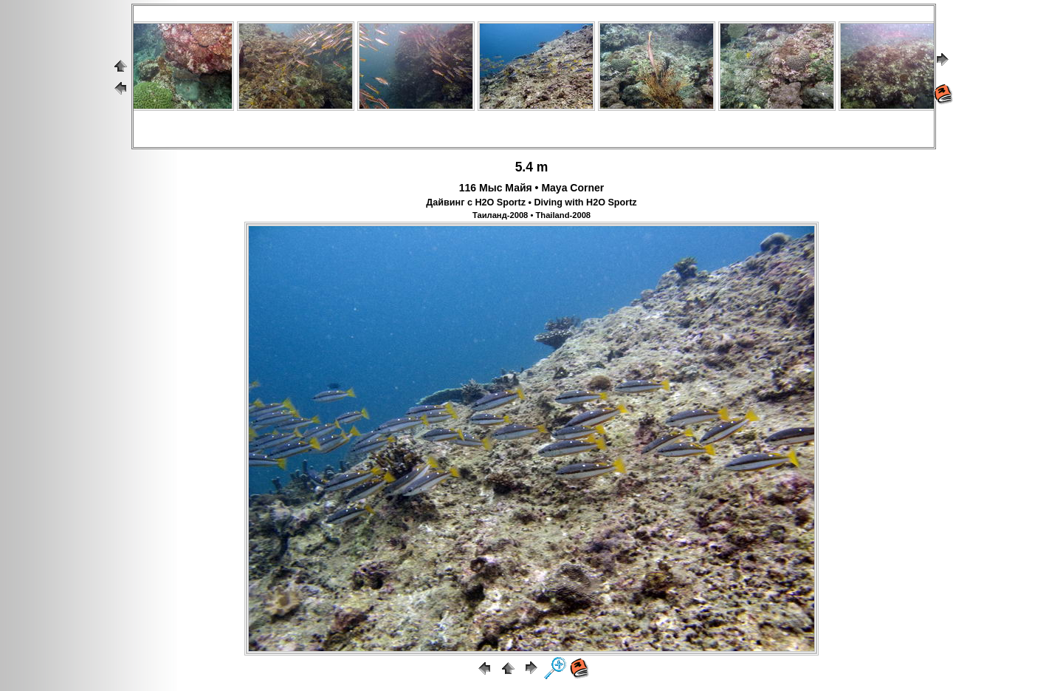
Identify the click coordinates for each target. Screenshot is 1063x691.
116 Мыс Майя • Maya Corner (531, 188)
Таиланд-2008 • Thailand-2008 (531, 215)
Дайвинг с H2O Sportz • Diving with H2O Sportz (531, 202)
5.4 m (531, 167)
